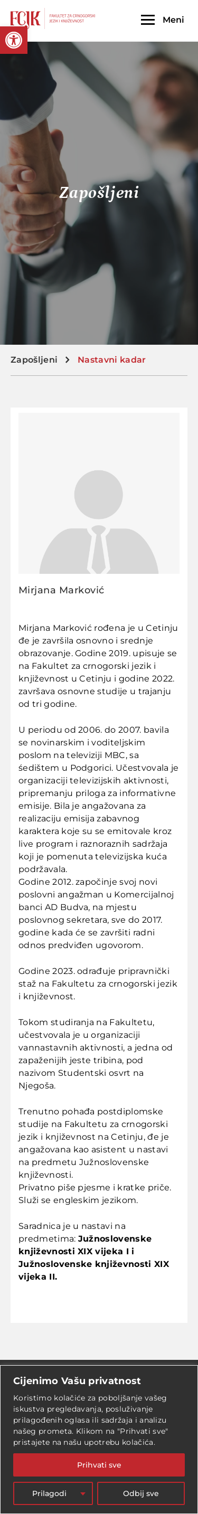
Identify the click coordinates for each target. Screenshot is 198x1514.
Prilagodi (49, 1493)
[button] (13, 40)
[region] (99, 1439)
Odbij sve (141, 1493)
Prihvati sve (99, 1465)
